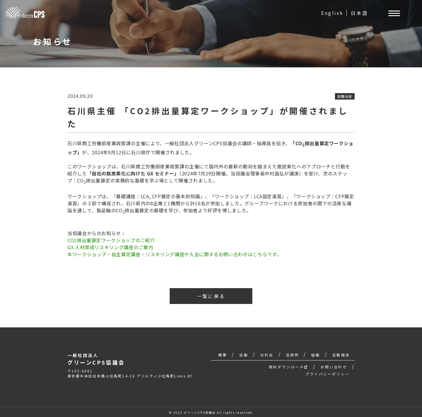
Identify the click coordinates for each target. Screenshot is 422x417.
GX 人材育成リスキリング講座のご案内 (110, 247)
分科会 (267, 354)
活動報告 (341, 354)
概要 (222, 354)
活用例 (292, 354)
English (332, 12)
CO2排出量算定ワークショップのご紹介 (111, 240)
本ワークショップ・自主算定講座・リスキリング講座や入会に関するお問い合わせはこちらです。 (174, 254)
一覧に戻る (211, 296)
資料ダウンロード (289, 366)
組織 (315, 354)
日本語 (359, 12)
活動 (243, 354)
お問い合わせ (334, 366)
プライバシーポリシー (327, 373)
